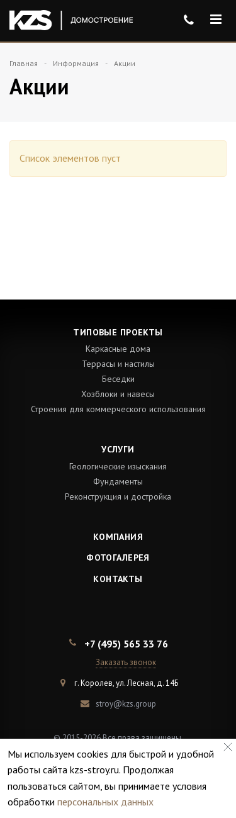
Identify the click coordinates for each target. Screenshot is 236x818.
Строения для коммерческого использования (118, 409)
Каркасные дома (118, 348)
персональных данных (105, 801)
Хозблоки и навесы (118, 394)
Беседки (118, 378)
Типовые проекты (117, 332)
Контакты (117, 579)
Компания (118, 536)
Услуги (118, 449)
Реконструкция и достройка (118, 496)
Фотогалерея (118, 557)
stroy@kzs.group (126, 703)
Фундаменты (118, 481)
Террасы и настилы (118, 363)
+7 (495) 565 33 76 (126, 643)
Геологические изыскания (118, 466)
